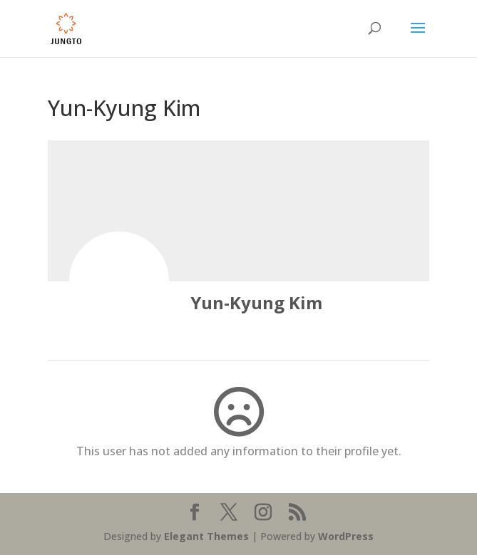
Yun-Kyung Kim (256, 302)
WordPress (346, 536)
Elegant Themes (206, 536)
